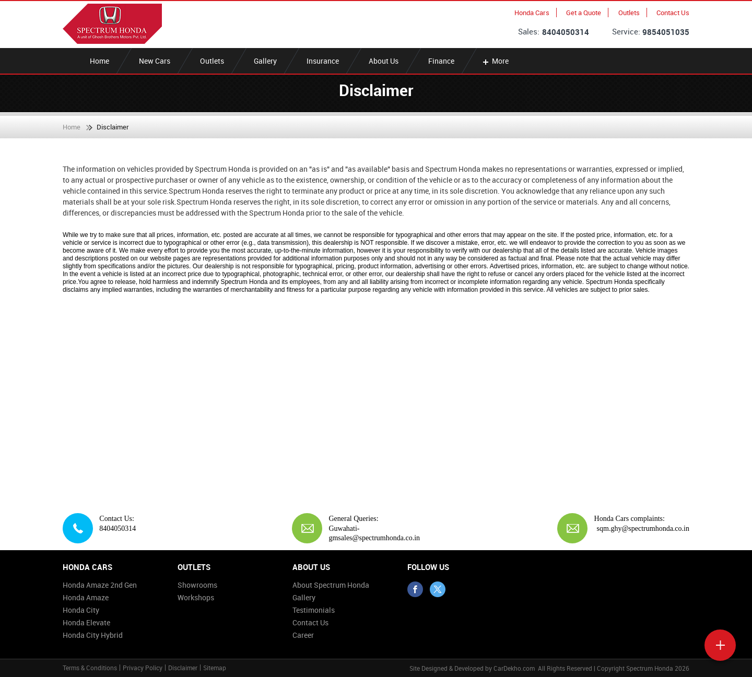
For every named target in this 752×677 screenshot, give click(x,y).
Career (303, 635)
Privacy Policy (142, 667)
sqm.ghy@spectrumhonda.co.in (643, 528)
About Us (383, 61)
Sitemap (214, 667)
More (495, 61)
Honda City (81, 610)
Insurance (323, 61)
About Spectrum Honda (330, 585)
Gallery (265, 61)
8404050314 (565, 32)
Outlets (629, 12)
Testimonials (313, 610)
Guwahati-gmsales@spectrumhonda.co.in (374, 533)
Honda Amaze (86, 597)
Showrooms (197, 585)
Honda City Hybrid (93, 635)
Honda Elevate (86, 622)
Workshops (196, 597)
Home (99, 61)
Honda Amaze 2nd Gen (100, 585)
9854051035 (665, 32)
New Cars (154, 61)
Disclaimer (182, 667)
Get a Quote (583, 12)
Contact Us (672, 12)
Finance (441, 61)
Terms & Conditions (90, 667)
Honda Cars (531, 12)
